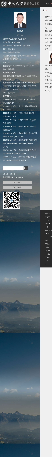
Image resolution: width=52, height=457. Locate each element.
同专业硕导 (17, 187)
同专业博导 (17, 182)
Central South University (47, 257)
